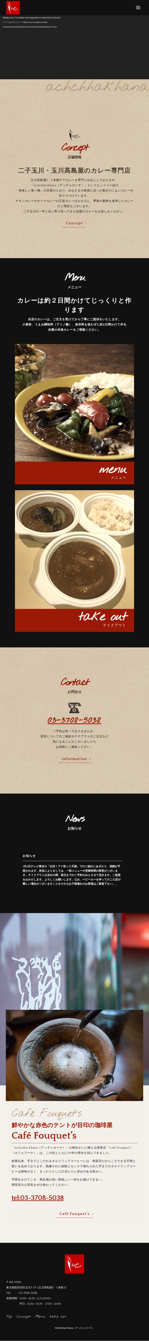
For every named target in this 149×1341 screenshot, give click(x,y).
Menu (40, 1316)
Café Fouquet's (75, 1214)
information (74, 759)
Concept (74, 223)
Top (9, 1316)
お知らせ (29, 856)
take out (57, 1316)
